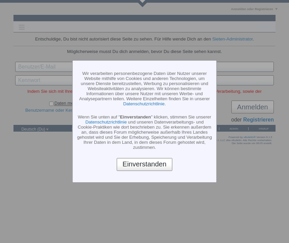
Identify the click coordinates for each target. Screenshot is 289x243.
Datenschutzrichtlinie (144, 103)
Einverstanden (144, 164)
